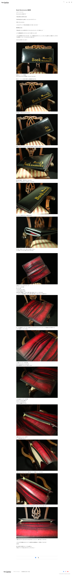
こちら (17, 543)
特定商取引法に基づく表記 (26, 571)
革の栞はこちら (19, 27)
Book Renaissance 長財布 (23, 10)
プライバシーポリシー (16, 571)
